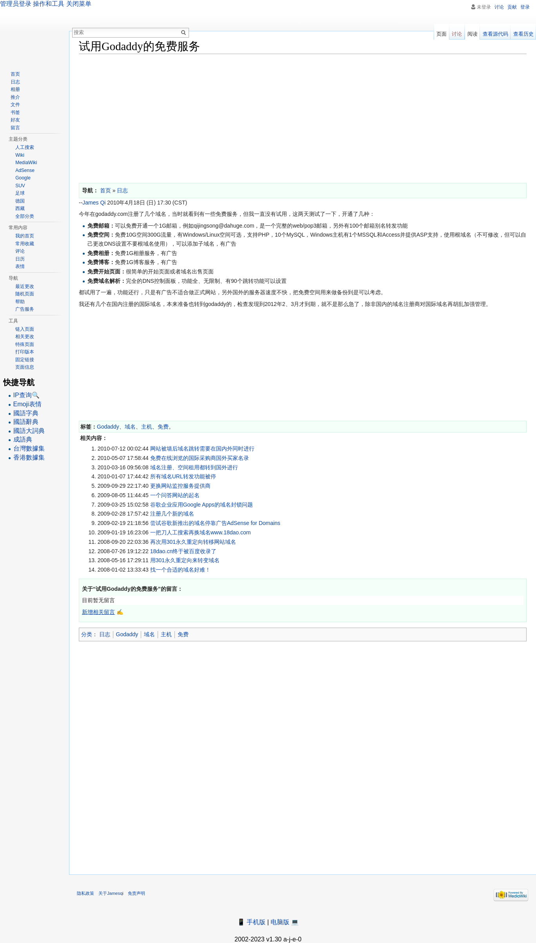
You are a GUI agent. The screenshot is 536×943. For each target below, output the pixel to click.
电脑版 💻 (285, 922)
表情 (20, 266)
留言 (15, 127)
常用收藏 (24, 243)
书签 (15, 112)
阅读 (472, 34)
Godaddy (108, 427)
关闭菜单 (78, 3)
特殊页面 (24, 344)
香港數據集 (29, 457)
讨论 (499, 7)
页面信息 (24, 367)
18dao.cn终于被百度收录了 (183, 551)
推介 (15, 97)
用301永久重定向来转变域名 (185, 560)
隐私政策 (85, 893)
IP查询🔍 (26, 395)
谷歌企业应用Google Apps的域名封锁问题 (201, 504)
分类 (86, 634)
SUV (20, 185)
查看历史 (523, 34)
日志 (104, 634)
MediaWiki (26, 162)
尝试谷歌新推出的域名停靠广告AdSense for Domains (215, 523)
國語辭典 (25, 421)
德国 (20, 201)
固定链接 (24, 359)
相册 (15, 89)
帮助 (20, 301)
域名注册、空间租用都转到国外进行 (194, 467)
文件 (15, 104)
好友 (15, 120)
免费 (163, 427)
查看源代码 (495, 34)
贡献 (512, 7)
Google (23, 178)
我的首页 (24, 236)
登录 (525, 7)
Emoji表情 (27, 404)
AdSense (25, 170)
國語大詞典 (29, 430)
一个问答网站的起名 (175, 495)
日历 (20, 259)
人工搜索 (24, 147)
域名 (130, 427)
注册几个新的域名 (172, 513)
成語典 (22, 439)
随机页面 (24, 294)
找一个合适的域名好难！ (180, 570)
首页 (15, 74)
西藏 (20, 208)
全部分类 (24, 216)
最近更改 (24, 286)
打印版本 (24, 352)
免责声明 (136, 893)
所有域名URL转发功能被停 (183, 476)
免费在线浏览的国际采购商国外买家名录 (199, 458)
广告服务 (24, 309)
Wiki (19, 155)
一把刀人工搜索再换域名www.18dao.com (200, 532)
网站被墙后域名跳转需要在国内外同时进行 (202, 448)
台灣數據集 (29, 448)
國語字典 (25, 413)
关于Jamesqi (111, 893)
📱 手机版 (251, 922)
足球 (20, 193)
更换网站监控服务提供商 (180, 486)
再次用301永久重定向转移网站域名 (193, 542)
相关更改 (24, 336)
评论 (20, 251)
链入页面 (24, 329)
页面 (441, 34)
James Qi (93, 202)
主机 (146, 427)
